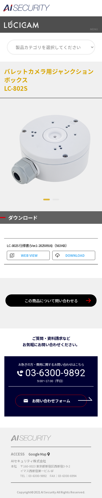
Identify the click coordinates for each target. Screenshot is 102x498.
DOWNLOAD (75, 255)
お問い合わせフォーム (59, 400)
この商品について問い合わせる (51, 300)
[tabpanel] (51, 149)
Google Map (38, 454)
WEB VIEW (29, 255)
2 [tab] (55, 200)
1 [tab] (46, 200)
